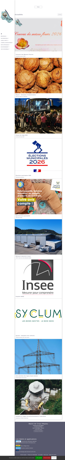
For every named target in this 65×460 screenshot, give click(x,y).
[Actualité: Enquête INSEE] (38, 279)
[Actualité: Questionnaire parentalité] (38, 199)
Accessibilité (40, 454)
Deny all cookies (46, 457)
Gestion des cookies (52, 454)
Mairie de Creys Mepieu (38, 424)
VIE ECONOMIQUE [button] (5, 47)
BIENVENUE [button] (3, 33)
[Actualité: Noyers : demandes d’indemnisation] (38, 78)
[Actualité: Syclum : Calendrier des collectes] (38, 319)
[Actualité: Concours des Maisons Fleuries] (38, 38)
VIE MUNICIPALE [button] (4, 35)
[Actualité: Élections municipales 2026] (38, 159)
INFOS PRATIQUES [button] (5, 43)
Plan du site (46, 454)
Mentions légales (23, 454)
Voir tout (59, 14)
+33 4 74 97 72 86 (38, 429)
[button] (6, 31)
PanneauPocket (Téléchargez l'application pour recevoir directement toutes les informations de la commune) (26, 442)
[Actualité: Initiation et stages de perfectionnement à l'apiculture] (38, 399)
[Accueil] (6, 15)
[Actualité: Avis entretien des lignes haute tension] (38, 359)
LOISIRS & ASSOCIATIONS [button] (4, 40)
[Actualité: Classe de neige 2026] (38, 118)
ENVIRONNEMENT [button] (5, 45)
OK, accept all (39, 457)
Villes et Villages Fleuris (22, 446)
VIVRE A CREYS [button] (4, 37)
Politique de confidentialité (32, 454)
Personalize (54, 457)
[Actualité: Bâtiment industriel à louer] (38, 239)
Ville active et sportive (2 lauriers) (24, 448)
